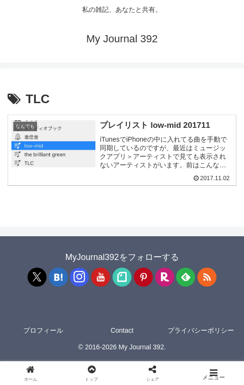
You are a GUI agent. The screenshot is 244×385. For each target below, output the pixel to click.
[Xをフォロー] (37, 277)
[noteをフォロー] (122, 277)
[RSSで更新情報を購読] (206, 277)
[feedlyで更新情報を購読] (185, 277)
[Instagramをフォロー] (79, 277)
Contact (122, 331)
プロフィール (43, 331)
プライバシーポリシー (201, 331)
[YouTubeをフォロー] (100, 277)
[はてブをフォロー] (58, 277)
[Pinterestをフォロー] (143, 277)
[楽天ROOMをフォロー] (164, 277)
